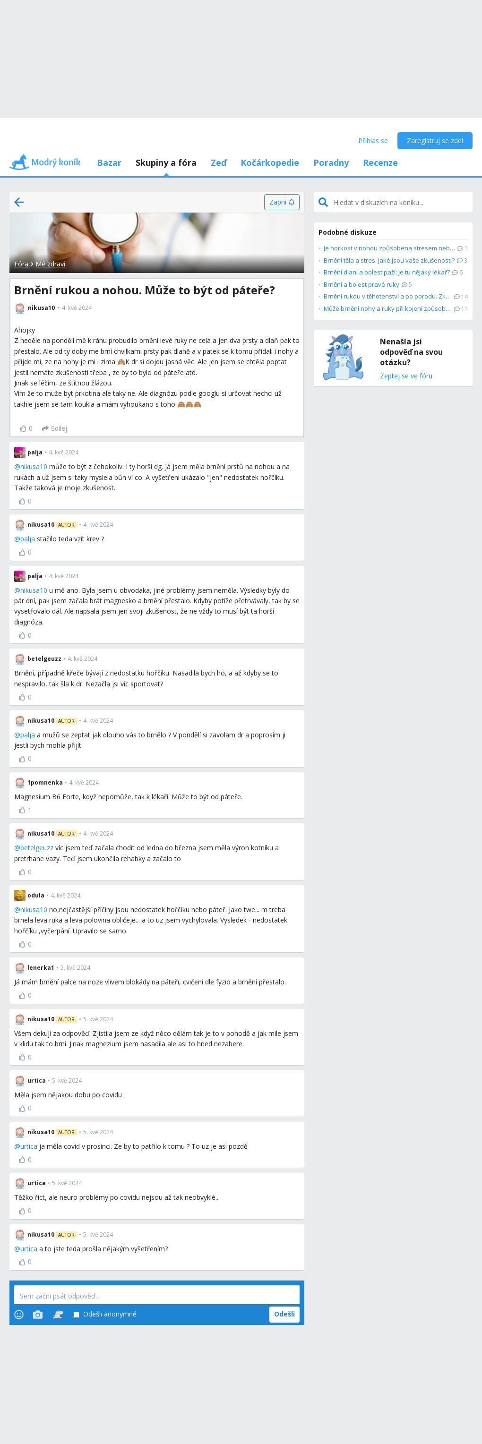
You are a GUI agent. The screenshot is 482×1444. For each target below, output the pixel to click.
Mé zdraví (50, 263)
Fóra (21, 263)
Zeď (218, 162)
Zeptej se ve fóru (406, 376)
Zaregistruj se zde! (435, 140)
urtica (28, 1146)
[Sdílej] (54, 428)
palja (27, 538)
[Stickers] (58, 1315)
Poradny (331, 162)
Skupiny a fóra (166, 162)
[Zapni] (282, 202)
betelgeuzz (36, 847)
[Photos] (37, 1315)
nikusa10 (33, 466)
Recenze (380, 162)
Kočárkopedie (270, 162)
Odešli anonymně (105, 1314)
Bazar (109, 162)
